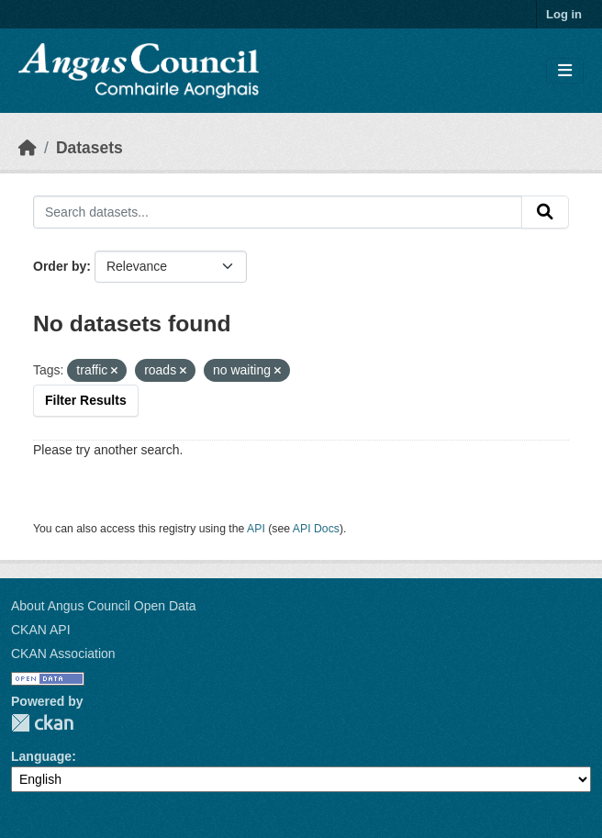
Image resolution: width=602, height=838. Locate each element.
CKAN (42, 722)
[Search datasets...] (277, 212)
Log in (564, 14)
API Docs (316, 528)
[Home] (27, 148)
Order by (59, 266)
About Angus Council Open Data (103, 605)
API (256, 528)
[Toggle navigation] (565, 71)
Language (41, 756)
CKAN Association (63, 653)
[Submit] (545, 212)
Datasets (89, 148)
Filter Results (86, 400)
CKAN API (41, 629)
